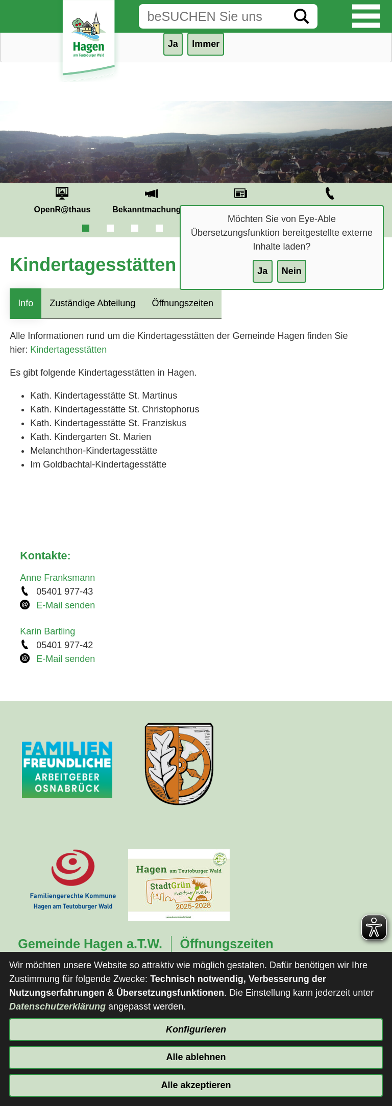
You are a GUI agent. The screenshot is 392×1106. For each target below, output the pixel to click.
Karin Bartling (47, 631)
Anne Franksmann (57, 578)
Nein (292, 271)
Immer (205, 44)
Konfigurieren (196, 1029)
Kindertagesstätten (68, 350)
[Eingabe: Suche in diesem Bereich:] (212, 16)
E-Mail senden (65, 605)
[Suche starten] (301, 16)
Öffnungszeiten (182, 303)
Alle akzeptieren (196, 1085)
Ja (262, 271)
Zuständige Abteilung (92, 303)
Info (25, 303)
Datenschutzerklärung (57, 1006)
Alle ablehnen (196, 1057)
